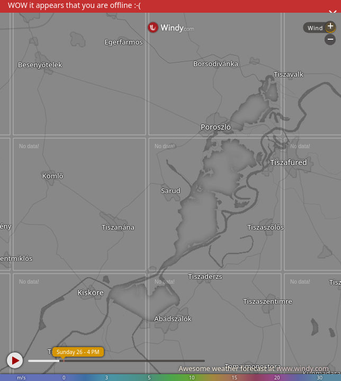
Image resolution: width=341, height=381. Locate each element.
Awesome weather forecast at (253, 368)
